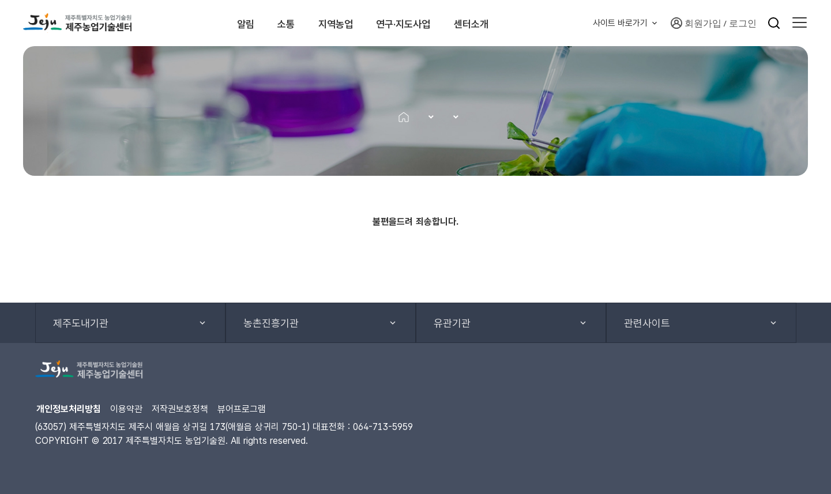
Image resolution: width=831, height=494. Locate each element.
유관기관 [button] (452, 323)
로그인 (743, 23)
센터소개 (512, 23)
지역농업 (342, 23)
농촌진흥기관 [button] (271, 323)
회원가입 (696, 23)
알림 (224, 23)
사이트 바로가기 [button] (620, 23)
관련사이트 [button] (647, 323)
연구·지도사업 (427, 23)
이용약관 (126, 409)
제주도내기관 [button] (80, 323)
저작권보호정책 (180, 409)
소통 (278, 23)
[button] (799, 23)
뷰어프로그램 (241, 409)
